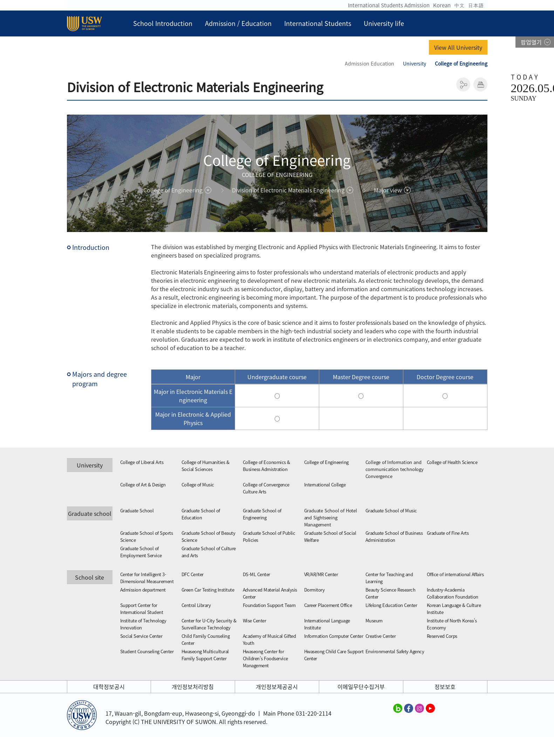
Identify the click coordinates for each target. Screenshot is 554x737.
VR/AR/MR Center (321, 574)
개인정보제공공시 (277, 686)
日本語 (476, 5)
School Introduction (162, 23)
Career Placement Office (328, 605)
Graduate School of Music (391, 510)
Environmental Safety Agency (394, 651)
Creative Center (380, 636)
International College (325, 484)
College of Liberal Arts (142, 462)
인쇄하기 (480, 84)
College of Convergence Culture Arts (266, 488)
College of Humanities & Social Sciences (206, 465)
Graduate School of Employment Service (141, 552)
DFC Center (193, 574)
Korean (442, 5)
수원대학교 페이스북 (408, 708)
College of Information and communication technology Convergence (394, 469)
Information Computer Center (333, 636)
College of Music (198, 484)
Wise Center (254, 620)
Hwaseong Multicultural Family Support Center (205, 655)
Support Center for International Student (141, 608)
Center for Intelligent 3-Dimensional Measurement (147, 578)
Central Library (196, 605)
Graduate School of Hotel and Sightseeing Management (330, 517)
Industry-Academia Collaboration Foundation (452, 593)
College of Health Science (452, 462)
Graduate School (137, 510)
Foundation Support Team (269, 605)
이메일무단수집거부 (361, 686)
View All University (458, 47)
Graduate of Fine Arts (448, 533)
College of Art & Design (143, 484)
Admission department (143, 589)
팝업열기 (531, 42)
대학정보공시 (109, 686)
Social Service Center (141, 636)
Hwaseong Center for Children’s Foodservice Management (265, 658)
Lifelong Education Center (391, 605)
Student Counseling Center (147, 651)
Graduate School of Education (201, 514)
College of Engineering (326, 462)
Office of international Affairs (455, 574)
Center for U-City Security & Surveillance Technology (209, 624)
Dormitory (314, 589)
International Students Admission (389, 5)
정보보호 (445, 686)
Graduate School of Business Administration (394, 536)
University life (384, 23)
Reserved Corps (442, 636)
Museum (374, 620)
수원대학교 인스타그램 (419, 708)
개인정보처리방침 (193, 686)
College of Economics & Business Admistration (266, 465)
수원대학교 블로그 (397, 708)
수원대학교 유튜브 (430, 708)
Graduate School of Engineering (262, 514)
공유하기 (463, 84)
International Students (317, 23)
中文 (459, 5)
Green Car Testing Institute (208, 589)
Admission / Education (238, 23)
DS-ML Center (256, 574)
